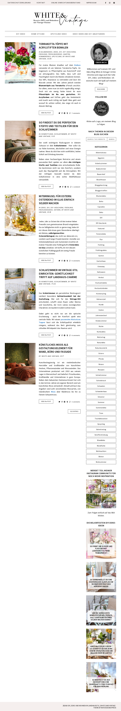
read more (101, 89)
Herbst (101, 277)
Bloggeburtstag (101, 185)
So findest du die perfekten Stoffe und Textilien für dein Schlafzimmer (58, 126)
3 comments (74, 402)
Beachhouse (101, 180)
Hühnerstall (101, 299)
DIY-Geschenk (69, 52)
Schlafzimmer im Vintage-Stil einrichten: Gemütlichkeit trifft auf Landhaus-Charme (58, 273)
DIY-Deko (20, 34)
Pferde (101, 359)
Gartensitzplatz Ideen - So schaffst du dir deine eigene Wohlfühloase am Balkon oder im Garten (101, 649)
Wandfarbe (101, 446)
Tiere (101, 413)
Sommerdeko (45, 56)
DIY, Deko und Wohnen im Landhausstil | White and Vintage (92, 706)
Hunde (101, 304)
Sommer (101, 402)
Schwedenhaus (101, 391)
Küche (101, 326)
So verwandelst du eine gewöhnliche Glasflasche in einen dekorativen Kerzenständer (101, 583)
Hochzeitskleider (101, 288)
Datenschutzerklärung (19, 3)
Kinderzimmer (101, 321)
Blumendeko (46, 52)
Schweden (101, 386)
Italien (101, 310)
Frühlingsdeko (55, 54)
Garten (66, 54)
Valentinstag (101, 429)
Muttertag (101, 337)
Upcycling (57, 56)
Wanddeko (101, 440)
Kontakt (41, 3)
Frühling (43, 54)
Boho (101, 201)
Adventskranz (101, 152)
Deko (56, 52)
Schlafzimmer (60, 134)
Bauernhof (101, 174)
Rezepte (101, 370)
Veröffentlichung (101, 435)
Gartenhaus (101, 261)
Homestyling (47, 134)
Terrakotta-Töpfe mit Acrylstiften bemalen (53, 45)
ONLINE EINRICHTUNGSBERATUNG (65, 3)
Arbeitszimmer (101, 163)
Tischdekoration (101, 418)
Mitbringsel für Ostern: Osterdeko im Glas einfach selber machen (56, 199)
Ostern (57, 210)
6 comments (74, 335)
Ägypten (101, 158)
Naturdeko (101, 342)
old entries (74, 411)
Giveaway (101, 266)
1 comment (75, 187)
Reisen (101, 364)
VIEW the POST (46, 113)
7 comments (74, 113)
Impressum (91, 3)
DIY (60, 52)
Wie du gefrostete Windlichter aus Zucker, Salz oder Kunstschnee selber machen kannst (101, 616)
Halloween (101, 272)
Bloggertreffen (101, 190)
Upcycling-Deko (59, 34)
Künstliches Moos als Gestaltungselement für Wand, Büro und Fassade (55, 348)
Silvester (101, 397)
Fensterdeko (101, 234)
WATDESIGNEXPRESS (108, 708)
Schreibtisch (101, 380)
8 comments (74, 261)
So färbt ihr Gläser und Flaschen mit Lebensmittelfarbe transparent (101, 549)
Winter (101, 456)
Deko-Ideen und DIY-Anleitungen (89, 34)
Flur (101, 239)
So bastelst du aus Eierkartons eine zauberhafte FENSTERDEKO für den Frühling (101, 683)
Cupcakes (101, 207)
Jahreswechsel (101, 315)
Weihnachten (101, 451)
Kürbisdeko (101, 332)
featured (101, 228)
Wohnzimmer (101, 462)
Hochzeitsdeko (101, 283)
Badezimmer (101, 169)
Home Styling (38, 34)
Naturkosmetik (101, 348)
